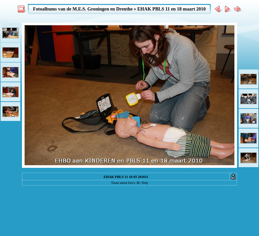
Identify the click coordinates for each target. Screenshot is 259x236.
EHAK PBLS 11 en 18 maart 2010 (171, 8)
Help (145, 183)
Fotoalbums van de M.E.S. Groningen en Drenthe (83, 8)
